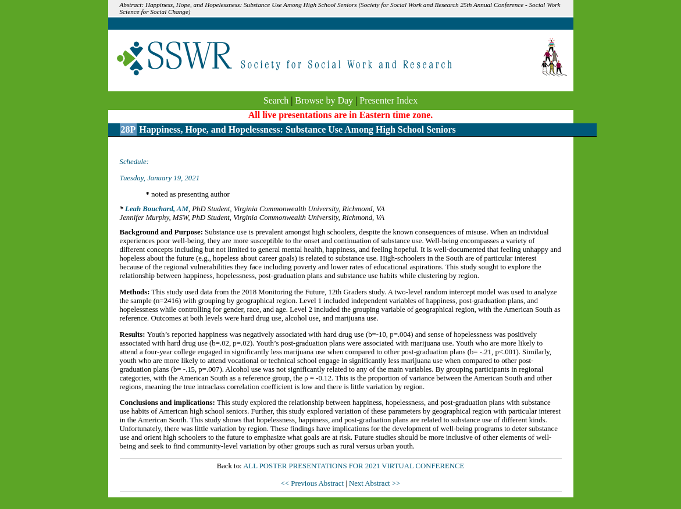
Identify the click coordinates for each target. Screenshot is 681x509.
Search (276, 100)
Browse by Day (324, 100)
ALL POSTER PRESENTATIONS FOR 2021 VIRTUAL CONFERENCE (353, 466)
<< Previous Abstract (313, 483)
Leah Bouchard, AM (156, 209)
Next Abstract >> (374, 483)
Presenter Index (388, 100)
